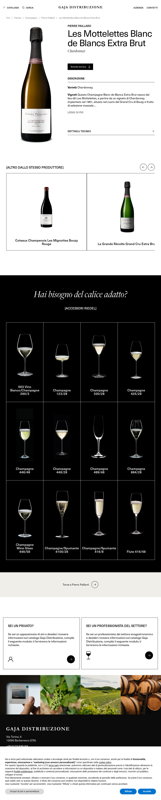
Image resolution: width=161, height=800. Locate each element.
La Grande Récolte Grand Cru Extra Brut (127, 243)
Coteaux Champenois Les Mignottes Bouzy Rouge (46, 242)
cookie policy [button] (105, 762)
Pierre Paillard (48, 17)
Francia (17, 17)
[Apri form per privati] (71, 659)
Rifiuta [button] (128, 791)
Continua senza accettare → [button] (141, 753)
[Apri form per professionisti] (149, 655)
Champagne (31, 17)
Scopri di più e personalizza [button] (24, 791)
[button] (143, 167)
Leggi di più (75, 112)
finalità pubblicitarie (23, 771)
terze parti (54, 765)
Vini (8, 17)
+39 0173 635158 (17, 746)
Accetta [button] (147, 791)
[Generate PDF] (80, 67)
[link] (20, 694)
